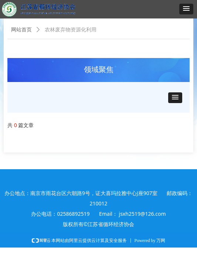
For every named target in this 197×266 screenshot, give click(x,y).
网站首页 (21, 30)
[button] (186, 9)
